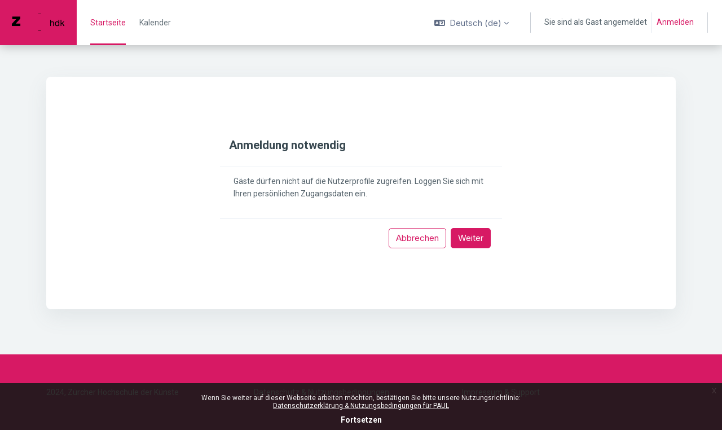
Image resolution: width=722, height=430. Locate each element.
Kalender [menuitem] (155, 22)
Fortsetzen (361, 419)
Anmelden (675, 22)
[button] (471, 22)
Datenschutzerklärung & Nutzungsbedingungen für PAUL (361, 406)
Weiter (470, 237)
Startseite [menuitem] (108, 22)
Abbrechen (417, 237)
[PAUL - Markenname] (38, 22)
